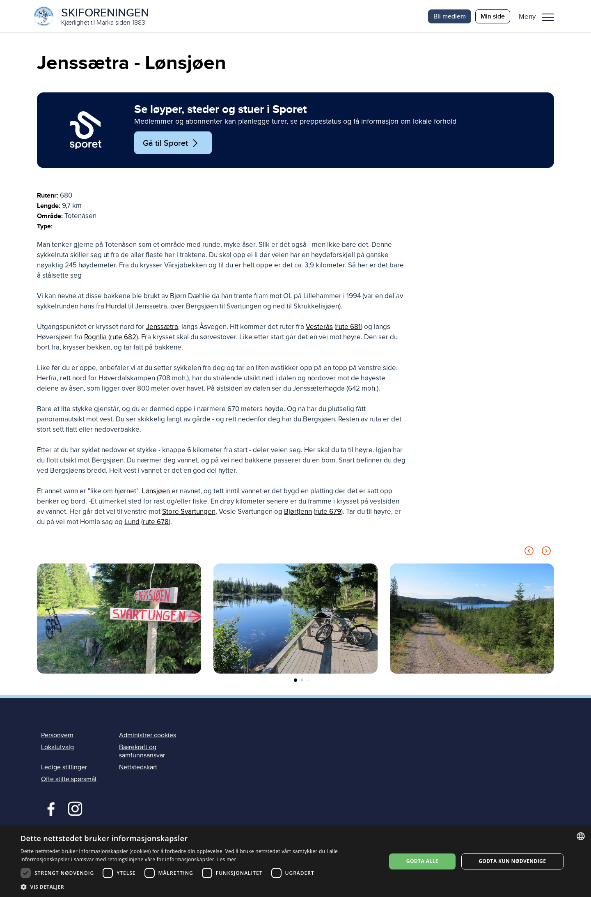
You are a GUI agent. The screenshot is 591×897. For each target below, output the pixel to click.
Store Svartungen (188, 512)
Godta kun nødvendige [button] (512, 861)
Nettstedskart (138, 768)
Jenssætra (162, 328)
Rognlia (95, 338)
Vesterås (319, 328)
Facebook (49, 808)
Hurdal (116, 307)
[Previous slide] (529, 553)
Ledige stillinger (64, 768)
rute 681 (348, 328)
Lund (132, 523)
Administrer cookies (147, 736)
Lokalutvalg (57, 748)
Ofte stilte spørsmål (68, 780)
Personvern (57, 736)
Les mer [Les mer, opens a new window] (226, 859)
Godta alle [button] (422, 861)
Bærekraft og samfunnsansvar (142, 752)
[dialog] (295, 861)
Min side (493, 16)
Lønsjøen (156, 492)
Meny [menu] (548, 17)
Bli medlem (449, 16)
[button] (539, 16)
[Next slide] (546, 553)
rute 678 (156, 523)
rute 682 (123, 338)
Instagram (75, 808)
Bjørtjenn (298, 512)
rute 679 (328, 512)
